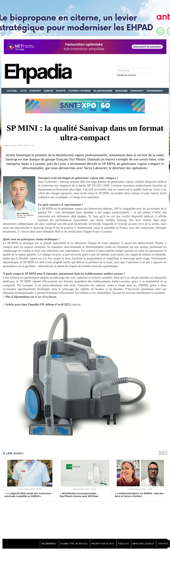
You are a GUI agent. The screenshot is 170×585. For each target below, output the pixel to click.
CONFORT (36, 90)
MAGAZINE (121, 90)
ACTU (23, 90)
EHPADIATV (137, 90)
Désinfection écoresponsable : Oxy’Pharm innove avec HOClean (78, 495)
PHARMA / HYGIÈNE (79, 90)
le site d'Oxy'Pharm (46, 296)
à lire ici (76, 304)
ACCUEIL (12, 90)
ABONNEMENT (154, 90)
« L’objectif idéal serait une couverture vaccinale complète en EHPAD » (27, 495)
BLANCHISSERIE (103, 90)
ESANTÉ (61, 90)
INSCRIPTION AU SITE (100, 544)
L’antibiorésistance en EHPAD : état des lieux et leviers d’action (139, 495)
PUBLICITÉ (122, 544)
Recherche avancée (126, 75)
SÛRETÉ (49, 90)
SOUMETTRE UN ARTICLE (71, 544)
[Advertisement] (85, 520)
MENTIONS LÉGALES (142, 544)
